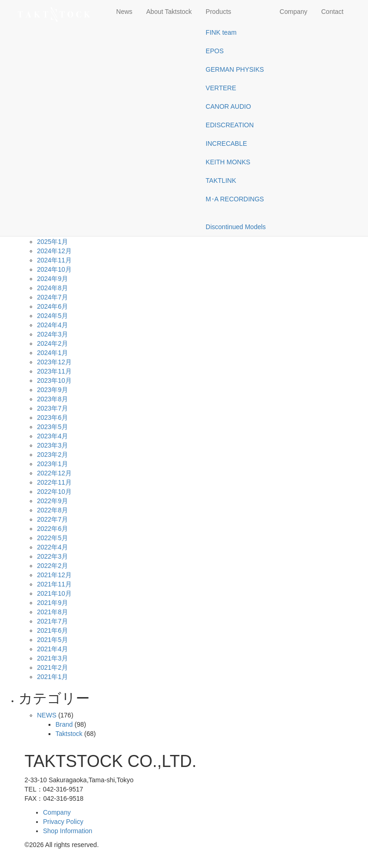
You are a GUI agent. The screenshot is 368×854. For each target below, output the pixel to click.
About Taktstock (169, 11)
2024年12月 (54, 251)
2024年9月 (52, 278)
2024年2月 (52, 343)
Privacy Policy (63, 821)
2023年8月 (52, 399)
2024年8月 (52, 288)
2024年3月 (52, 334)
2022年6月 (52, 528)
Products (218, 11)
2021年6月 (52, 630)
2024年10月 (54, 269)
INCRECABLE (226, 143)
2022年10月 (54, 491)
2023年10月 (54, 380)
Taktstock (68, 733)
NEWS (46, 715)
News (124, 11)
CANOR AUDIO (228, 106)
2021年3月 (52, 658)
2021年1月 (52, 676)
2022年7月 (52, 519)
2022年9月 (52, 501)
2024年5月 (52, 315)
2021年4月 (52, 649)
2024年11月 (54, 260)
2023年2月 (52, 454)
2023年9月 (52, 389)
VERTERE (221, 88)
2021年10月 (54, 593)
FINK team (221, 32)
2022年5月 (52, 538)
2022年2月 (52, 565)
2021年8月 (52, 612)
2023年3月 (52, 445)
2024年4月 (52, 325)
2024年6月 (52, 306)
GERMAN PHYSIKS (235, 69)
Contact (332, 11)
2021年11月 (54, 584)
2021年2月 (52, 667)
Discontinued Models (236, 227)
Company (293, 11)
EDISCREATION (230, 125)
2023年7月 (52, 408)
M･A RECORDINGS (235, 199)
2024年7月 (52, 297)
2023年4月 (52, 436)
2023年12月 (54, 362)
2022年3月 (52, 556)
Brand (64, 724)
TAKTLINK (221, 180)
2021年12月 (54, 575)
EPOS (215, 51)
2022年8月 (52, 510)
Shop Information (67, 831)
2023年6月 (52, 417)
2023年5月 (52, 426)
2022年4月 (52, 547)
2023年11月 (54, 371)
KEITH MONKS (228, 162)
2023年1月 (52, 464)
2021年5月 (52, 639)
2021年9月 (52, 602)
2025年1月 (52, 241)
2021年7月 (52, 621)
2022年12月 (54, 473)
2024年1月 (52, 352)
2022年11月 (54, 482)
